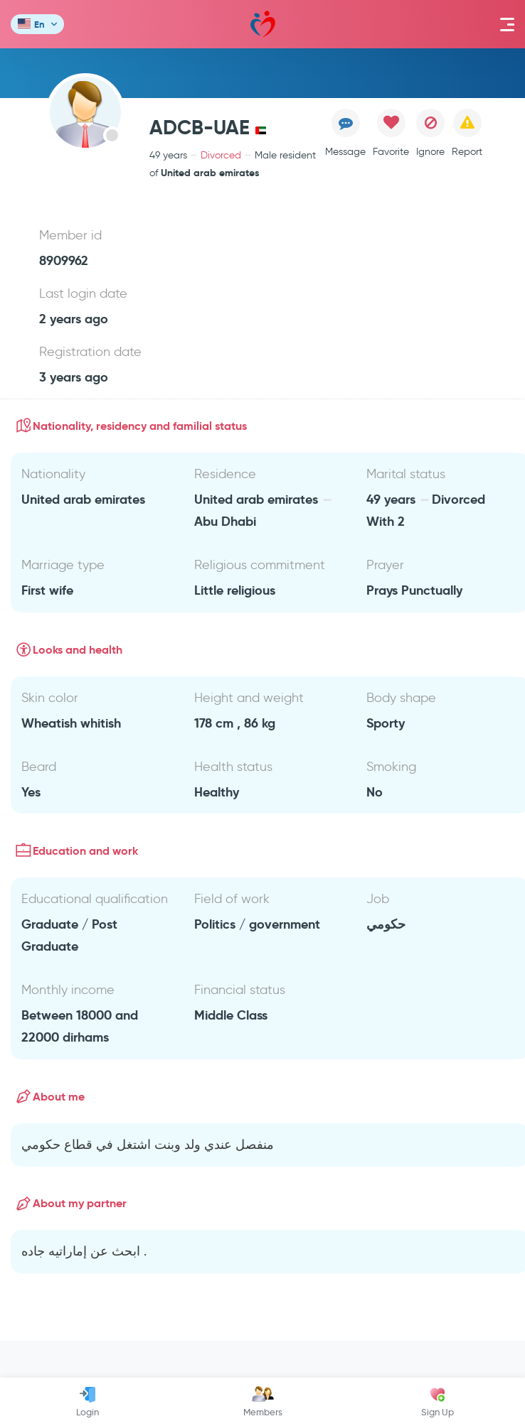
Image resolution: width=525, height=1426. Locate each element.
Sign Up (437, 1401)
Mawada (262, 24)
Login (87, 1401)
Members (262, 1401)
